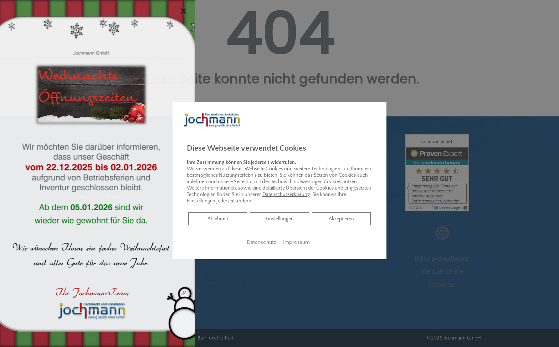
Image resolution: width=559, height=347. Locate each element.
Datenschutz (261, 242)
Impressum (296, 242)
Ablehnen (217, 218)
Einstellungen (280, 219)
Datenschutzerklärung (286, 194)
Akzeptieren (341, 219)
